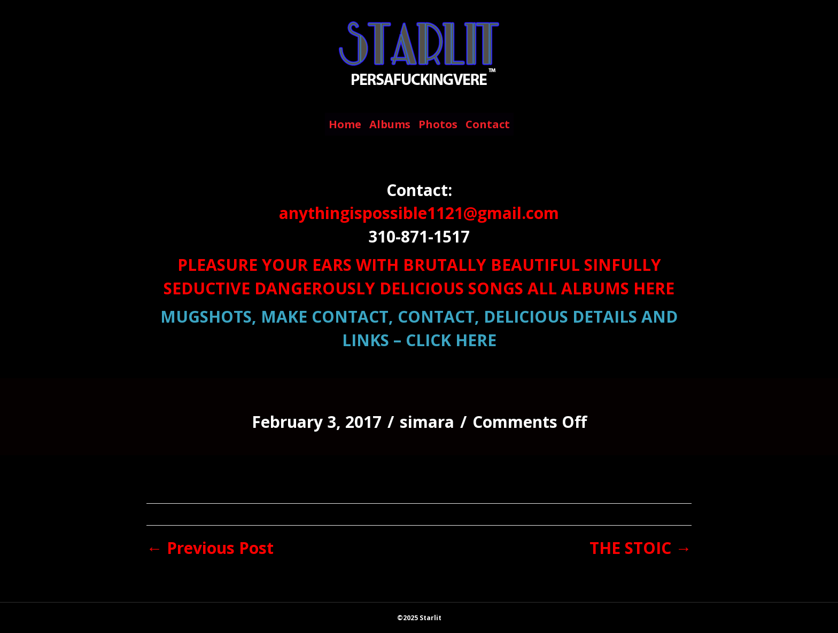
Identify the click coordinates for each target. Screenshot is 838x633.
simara (427, 422)
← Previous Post (210, 548)
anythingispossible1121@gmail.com (419, 213)
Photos (437, 124)
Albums (389, 124)
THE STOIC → (640, 548)
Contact (487, 124)
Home (345, 124)
